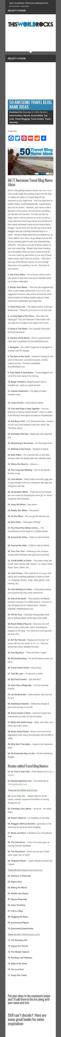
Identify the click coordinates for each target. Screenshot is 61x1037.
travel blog (46, 190)
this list (36, 643)
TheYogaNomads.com (17, 784)
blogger (44, 573)
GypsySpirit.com (35, 870)
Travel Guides (37, 119)
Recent (26, 115)
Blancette (33, 790)
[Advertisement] (30, 80)
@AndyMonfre (34, 310)
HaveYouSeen (15, 115)
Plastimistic (41, 291)
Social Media (37, 115)
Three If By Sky (18, 796)
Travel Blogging (22, 119)
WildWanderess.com (30, 934)
